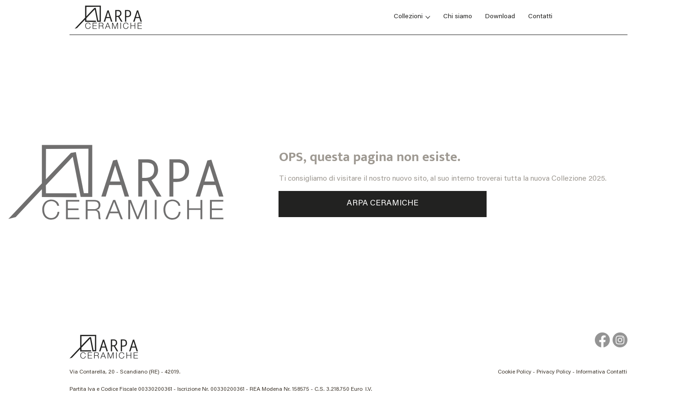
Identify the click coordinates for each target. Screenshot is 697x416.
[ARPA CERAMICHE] (383, 204)
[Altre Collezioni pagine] (427, 17)
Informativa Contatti (601, 372)
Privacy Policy (554, 372)
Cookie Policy (514, 372)
